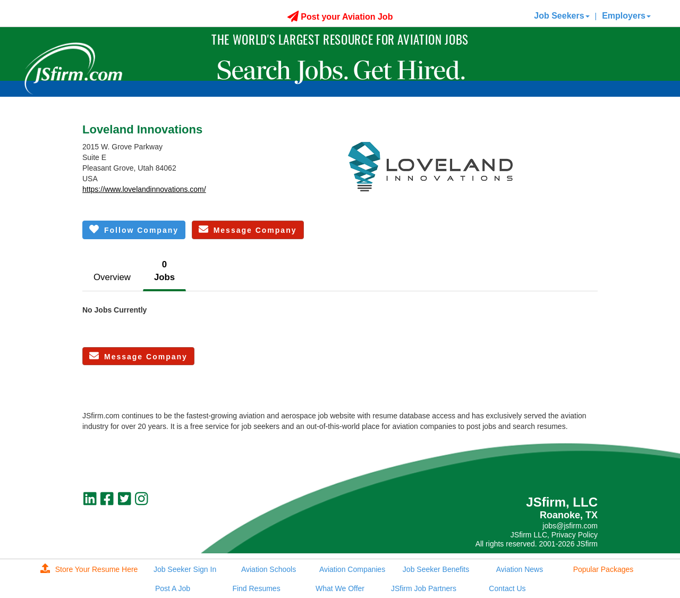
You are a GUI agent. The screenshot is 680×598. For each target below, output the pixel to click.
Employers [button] (626, 15)
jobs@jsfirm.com (570, 525)
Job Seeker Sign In (185, 569)
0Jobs (164, 270)
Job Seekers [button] (561, 15)
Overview (112, 277)
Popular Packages (603, 569)
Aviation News (519, 569)
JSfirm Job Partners (423, 588)
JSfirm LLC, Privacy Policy (554, 534)
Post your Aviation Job (340, 16)
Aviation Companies (352, 569)
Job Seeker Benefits (436, 569)
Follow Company (133, 229)
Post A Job (172, 588)
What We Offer (340, 588)
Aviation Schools (268, 569)
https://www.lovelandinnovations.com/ (144, 189)
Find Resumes (256, 588)
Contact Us (507, 588)
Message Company (248, 229)
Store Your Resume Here (89, 569)
